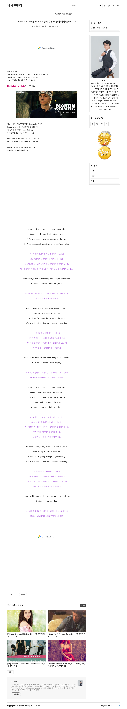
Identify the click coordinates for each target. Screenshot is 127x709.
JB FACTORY (115, 706)
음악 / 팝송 (48, 26)
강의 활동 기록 (60, 14)
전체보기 (69, 14)
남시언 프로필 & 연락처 (99, 28)
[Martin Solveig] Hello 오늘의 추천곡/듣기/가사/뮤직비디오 (47, 21)
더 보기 (83, 605)
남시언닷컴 (15, 682)
